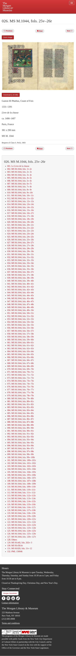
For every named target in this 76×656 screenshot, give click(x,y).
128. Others (12, 540)
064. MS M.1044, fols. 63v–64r (20, 351)
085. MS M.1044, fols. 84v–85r (20, 413)
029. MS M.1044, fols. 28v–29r (20, 248)
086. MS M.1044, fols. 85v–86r (20, 416)
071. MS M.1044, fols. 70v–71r (20, 372)
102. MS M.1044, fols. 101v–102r (21, 463)
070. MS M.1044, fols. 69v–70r (20, 369)
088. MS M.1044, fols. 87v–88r (20, 422)
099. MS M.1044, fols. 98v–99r (20, 454)
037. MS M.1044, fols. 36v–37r (20, 272)
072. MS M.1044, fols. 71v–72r (20, 375)
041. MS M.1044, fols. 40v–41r (20, 284)
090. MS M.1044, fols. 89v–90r (20, 428)
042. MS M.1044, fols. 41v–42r (20, 287)
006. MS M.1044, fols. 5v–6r (19, 181)
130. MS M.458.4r (15, 545)
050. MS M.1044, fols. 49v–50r (20, 310)
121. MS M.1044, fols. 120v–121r (21, 519)
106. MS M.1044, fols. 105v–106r (21, 475)
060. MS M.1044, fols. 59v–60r (20, 339)
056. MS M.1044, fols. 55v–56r (20, 328)
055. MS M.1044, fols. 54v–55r (20, 325)
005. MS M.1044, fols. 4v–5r (19, 178)
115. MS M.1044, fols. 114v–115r (21, 501)
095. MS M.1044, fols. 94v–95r (20, 442)
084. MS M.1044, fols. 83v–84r (20, 410)
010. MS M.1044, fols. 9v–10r (20, 192)
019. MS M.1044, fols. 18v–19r (20, 219)
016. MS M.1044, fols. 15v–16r (20, 210)
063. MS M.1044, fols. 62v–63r (20, 348)
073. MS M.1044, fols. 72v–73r (20, 378)
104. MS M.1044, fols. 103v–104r (21, 469)
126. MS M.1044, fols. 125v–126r (21, 534)
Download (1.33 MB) (10, 95)
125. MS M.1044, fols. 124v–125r (21, 531)
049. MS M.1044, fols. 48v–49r (20, 307)
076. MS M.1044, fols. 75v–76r (20, 387)
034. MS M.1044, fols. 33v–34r (20, 263)
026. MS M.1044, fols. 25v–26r (20, 239)
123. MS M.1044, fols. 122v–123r (21, 525)
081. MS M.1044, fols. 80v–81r (20, 401)
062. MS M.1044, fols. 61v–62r (20, 345)
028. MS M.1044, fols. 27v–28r (20, 245)
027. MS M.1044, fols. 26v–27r (20, 242)
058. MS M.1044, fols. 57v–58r (20, 334)
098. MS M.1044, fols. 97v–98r (20, 451)
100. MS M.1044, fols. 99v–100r (21, 457)
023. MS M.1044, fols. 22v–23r (20, 231)
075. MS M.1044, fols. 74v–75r (20, 384)
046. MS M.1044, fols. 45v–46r (20, 298)
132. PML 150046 (14, 551)
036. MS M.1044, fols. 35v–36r (20, 269)
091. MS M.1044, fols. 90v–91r (20, 431)
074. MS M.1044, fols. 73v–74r (20, 381)
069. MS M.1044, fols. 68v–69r (20, 366)
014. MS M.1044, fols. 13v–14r (20, 204)
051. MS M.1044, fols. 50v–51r (20, 313)
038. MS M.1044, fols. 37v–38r (20, 275)
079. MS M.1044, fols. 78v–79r (20, 395)
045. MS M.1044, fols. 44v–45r (20, 295)
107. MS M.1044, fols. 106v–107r (21, 478)
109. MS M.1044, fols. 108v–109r (21, 484)
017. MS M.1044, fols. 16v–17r (20, 213)
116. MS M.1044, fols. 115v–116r (21, 504)
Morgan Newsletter (10, 593)
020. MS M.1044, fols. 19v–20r (20, 222)
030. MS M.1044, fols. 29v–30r (20, 251)
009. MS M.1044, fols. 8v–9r (19, 189)
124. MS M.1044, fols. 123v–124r (21, 528)
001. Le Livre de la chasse (18, 166)
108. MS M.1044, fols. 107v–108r (21, 481)
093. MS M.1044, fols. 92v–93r (20, 437)
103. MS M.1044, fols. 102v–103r (21, 466)
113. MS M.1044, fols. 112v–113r (21, 495)
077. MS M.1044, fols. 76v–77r (20, 389)
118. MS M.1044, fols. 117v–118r (21, 510)
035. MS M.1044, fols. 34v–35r (20, 266)
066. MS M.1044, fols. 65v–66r (20, 357)
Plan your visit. (10, 15)
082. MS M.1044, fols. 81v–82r (20, 404)
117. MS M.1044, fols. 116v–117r (21, 507)
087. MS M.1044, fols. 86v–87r (20, 419)
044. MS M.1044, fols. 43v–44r (20, 292)
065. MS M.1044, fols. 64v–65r (20, 354)
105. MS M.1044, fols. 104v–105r (21, 472)
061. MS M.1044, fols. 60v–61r (20, 342)
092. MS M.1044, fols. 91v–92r (20, 434)
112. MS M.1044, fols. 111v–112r (21, 492)
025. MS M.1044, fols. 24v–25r (20, 237)
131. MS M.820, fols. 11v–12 (19, 548)
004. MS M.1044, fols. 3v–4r (19, 175)
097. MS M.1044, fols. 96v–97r (20, 448)
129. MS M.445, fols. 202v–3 (19, 542)
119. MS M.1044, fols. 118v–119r (21, 513)
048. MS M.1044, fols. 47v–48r (20, 304)
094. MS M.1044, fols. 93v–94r (20, 439)
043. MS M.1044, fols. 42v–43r (20, 289)
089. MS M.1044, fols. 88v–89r (20, 425)
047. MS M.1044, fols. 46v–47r (20, 301)
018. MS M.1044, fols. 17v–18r (20, 216)
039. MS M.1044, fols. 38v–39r (20, 278)
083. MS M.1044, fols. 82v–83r (20, 407)
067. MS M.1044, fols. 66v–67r (20, 360)
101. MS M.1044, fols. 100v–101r (21, 460)
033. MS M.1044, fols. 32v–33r (20, 260)
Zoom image (7, 37)
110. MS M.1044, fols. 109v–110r (21, 486)
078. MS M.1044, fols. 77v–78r (20, 392)
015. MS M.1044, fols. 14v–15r (20, 207)
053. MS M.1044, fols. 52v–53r (20, 319)
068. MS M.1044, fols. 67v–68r (20, 363)
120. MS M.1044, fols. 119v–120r (21, 516)
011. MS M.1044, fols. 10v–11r (20, 195)
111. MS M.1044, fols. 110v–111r (21, 490)
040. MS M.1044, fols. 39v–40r (20, 281)
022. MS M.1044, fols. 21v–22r (20, 228)
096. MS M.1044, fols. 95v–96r (20, 445)
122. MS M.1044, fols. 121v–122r (21, 522)
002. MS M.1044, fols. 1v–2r (19, 169)
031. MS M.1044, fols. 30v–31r (20, 254)
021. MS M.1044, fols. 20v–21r (20, 225)
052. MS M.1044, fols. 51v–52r (20, 316)
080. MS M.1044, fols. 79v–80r (20, 398)
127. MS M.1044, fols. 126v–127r (21, 537)
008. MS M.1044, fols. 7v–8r (19, 186)
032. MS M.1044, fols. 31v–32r (20, 257)
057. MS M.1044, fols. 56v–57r (20, 331)
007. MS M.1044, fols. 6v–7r (19, 184)
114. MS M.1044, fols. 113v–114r (21, 498)
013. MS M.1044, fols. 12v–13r (20, 201)
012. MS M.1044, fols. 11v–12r (20, 198)
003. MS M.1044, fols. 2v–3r (19, 172)
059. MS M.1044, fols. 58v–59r (20, 337)
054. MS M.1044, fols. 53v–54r (20, 322)
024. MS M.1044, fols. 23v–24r (20, 234)
